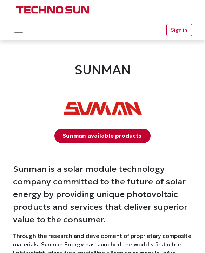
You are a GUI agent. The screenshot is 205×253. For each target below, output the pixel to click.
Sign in (179, 30)
